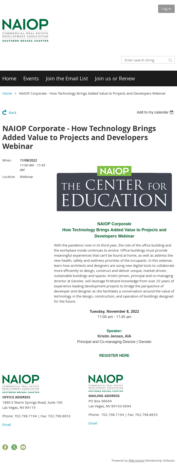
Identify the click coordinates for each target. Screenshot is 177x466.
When (6, 160)
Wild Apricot (137, 460)
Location (8, 176)
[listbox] (156, 112)
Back (12, 112)
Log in (166, 8)
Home (7, 93)
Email (6, 424)
